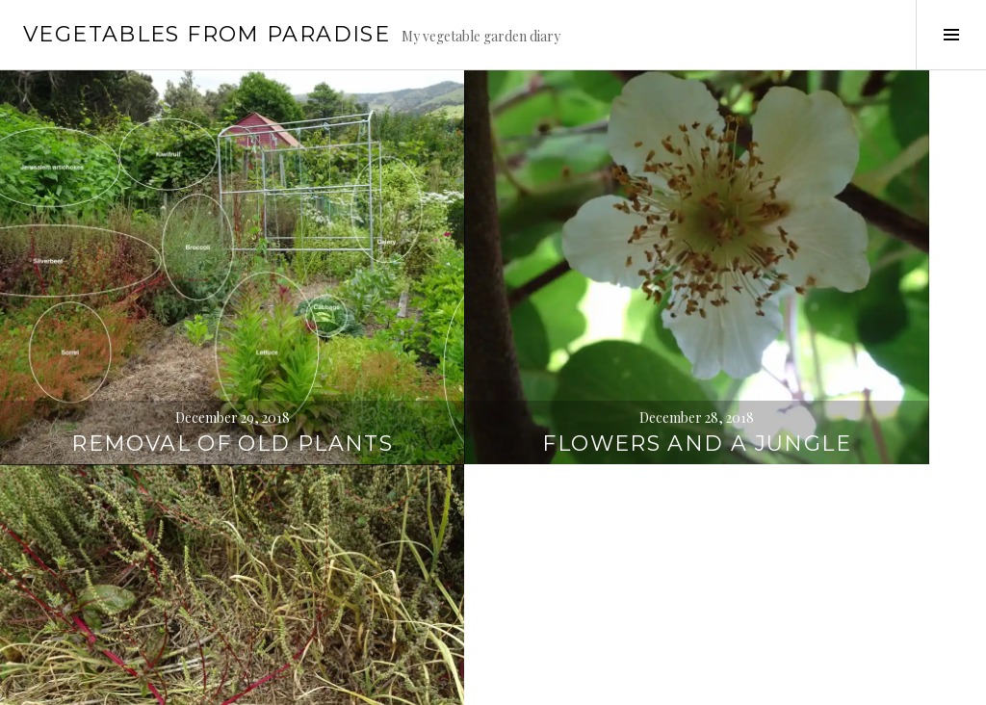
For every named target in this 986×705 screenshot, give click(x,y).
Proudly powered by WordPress (106, 682)
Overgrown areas (164, 637)
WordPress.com (334, 682)
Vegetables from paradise (206, 34)
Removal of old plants (164, 293)
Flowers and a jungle (493, 293)
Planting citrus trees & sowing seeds (493, 608)
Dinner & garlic (822, 308)
